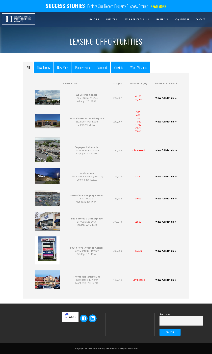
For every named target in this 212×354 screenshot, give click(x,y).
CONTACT (200, 19)
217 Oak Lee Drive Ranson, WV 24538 (87, 221)
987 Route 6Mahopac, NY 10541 (86, 198)
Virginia (118, 67)
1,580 (138, 121)
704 (138, 118)
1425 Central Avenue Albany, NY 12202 (87, 98)
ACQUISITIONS (182, 19)
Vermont (102, 67)
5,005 (138, 198)
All (28, 67)
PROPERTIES (162, 19)
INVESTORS (111, 19)
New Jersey (43, 67)
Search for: (165, 314)
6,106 (138, 96)
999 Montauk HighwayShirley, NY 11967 (86, 251)
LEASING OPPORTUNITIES (136, 19)
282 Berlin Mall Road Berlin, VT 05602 (87, 121)
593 (138, 112)
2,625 (138, 127)
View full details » (166, 97)
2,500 (138, 221)
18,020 (138, 250)
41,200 (138, 99)
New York (62, 67)
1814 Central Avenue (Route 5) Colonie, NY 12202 (86, 176)
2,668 (138, 131)
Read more (158, 6)
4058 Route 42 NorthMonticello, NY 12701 (86, 279)
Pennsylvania (83, 67)
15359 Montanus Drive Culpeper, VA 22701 (86, 150)
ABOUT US (93, 19)
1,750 (138, 124)
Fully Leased (138, 150)
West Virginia (138, 67)
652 (138, 115)
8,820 (138, 176)
